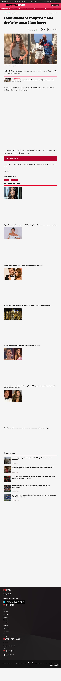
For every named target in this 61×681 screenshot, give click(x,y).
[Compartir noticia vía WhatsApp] (41, 29)
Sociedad (5, 611)
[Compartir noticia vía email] (50, 29)
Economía (5, 614)
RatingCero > (7, 13)
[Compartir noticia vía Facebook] (47, 29)
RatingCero (14, 13)
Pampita (6, 180)
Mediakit (5, 643)
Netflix (27, 8)
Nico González (35, 8)
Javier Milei (24, 1)
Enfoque (5, 617)
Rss (4, 648)
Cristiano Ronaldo (45, 8)
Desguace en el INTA (33, 1)
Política (5, 609)
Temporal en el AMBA (15, 1)
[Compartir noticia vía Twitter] (44, 29)
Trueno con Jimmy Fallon (46, 1)
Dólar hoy (56, 1)
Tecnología (6, 631)
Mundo (5, 636)
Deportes (5, 620)
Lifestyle (5, 625)
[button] (55, 29)
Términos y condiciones (9, 645)
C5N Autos (5, 628)
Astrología (5, 622)
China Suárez (14, 180)
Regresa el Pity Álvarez (17, 8)
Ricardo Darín (55, 8)
